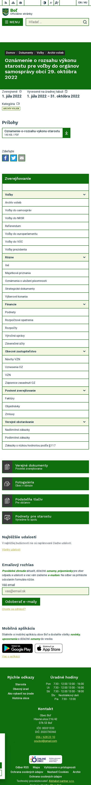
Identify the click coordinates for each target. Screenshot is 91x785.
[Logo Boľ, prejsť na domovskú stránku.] (45, 12)
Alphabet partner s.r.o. (61, 767)
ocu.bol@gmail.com (45, 727)
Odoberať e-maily (21, 588)
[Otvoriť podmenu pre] (84, 181)
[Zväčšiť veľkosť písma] (56, 2)
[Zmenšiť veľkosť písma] (51, 2)
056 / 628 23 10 (45, 723)
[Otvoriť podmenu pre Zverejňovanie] (84, 174)
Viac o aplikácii (11, 642)
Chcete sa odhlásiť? (14, 595)
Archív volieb (11, 95)
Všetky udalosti (11, 536)
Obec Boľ (55, 771)
